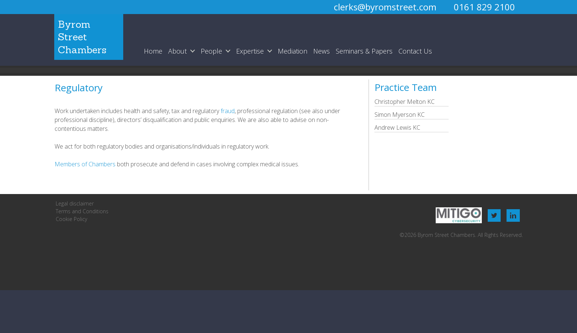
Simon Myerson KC (399, 115)
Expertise (249, 51)
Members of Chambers (85, 164)
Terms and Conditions (82, 211)
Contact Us (415, 51)
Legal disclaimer (75, 203)
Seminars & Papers (363, 51)
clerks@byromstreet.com (385, 7)
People (211, 51)
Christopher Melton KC (404, 102)
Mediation (292, 51)
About (177, 51)
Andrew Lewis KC (397, 127)
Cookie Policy (71, 218)
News (321, 51)
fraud (227, 111)
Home (153, 51)
